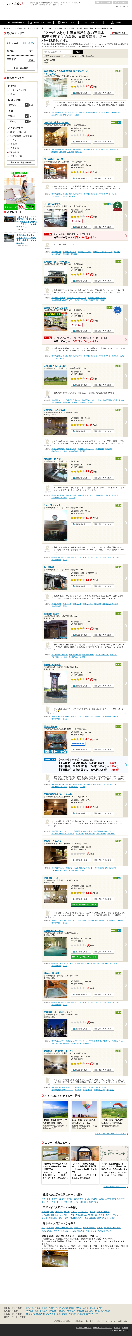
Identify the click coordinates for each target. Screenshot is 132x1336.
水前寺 (70, 1199)
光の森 (101, 1199)
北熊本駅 (73, 254)
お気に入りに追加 (104, 93)
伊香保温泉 (70, 1311)
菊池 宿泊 (54, 921)
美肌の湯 (101, 1231)
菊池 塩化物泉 (71, 449)
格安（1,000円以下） (79, 1212)
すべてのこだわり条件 (20, 162)
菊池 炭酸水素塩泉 (58, 449)
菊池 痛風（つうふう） (86, 449)
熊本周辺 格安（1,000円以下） (110, 113)
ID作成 (125, 6)
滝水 (96, 1202)
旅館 (87, 1231)
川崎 (33, 1314)
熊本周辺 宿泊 (77, 149)
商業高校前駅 (90, 834)
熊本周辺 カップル (71, 113)
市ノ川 (59, 1202)
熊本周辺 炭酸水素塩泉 (59, 194)
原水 (114, 1199)
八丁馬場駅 (80, 834)
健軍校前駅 (111, 834)
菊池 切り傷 (55, 557)
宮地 (86, 1202)
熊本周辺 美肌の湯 (90, 194)
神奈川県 (30, 1308)
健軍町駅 (54, 1043)
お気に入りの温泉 (103, 2)
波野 (91, 1202)
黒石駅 (77, 300)
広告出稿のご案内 (82, 1321)
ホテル (92, 1212)
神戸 (96, 1314)
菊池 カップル (76, 557)
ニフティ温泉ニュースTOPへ (114, 1187)
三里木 (108, 1199)
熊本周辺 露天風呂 (101, 868)
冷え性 (87, 1215)
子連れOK (52, 1218)
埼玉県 (37, 1308)
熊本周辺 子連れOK (84, 252)
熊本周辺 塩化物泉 (75, 194)
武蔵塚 (94, 1199)
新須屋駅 (115, 356)
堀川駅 (61, 358)
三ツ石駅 (84, 300)
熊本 (43, 1199)
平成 (48, 1199)
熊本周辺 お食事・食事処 (88, 113)
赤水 (53, 1202)
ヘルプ (112, 1321)
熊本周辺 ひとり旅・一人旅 (108, 149)
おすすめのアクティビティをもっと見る (110, 1134)
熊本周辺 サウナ (118, 1041)
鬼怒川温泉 (105, 1311)
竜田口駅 (78, 152)
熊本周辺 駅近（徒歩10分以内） (114, 400)
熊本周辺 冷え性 (88, 655)
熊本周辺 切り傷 (104, 194)
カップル (59, 1212)
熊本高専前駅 (94, 300)
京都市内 (81, 1314)
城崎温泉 (52, 1311)
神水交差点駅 (101, 834)
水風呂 (60, 1218)
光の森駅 (62, 115)
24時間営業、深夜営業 (21, 136)
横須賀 (39, 1314)
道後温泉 (80, 1311)
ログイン (117, 6)
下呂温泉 (61, 1311)
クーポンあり (71, 56)
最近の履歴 (120, 2)
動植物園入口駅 (76, 1043)
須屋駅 (102, 300)
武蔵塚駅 (77, 115)
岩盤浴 (13, 144)
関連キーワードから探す (14, 1317)
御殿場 (64, 1314)
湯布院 (97, 1311)
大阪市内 (72, 1314)
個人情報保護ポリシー (83, 1328)
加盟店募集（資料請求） (63, 1321)
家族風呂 (79, 1215)
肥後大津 (120, 1199)
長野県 (85, 1308)
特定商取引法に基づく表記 (102, 1328)
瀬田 (43, 1202)
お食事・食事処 (103, 1212)
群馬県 (58, 1308)
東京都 (65, 1308)
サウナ (67, 1212)
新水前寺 (62, 1199)
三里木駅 (54, 115)
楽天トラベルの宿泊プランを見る (84, 904)
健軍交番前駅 (64, 1043)
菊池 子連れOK (88, 557)
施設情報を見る (81, 93)
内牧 (65, 1202)
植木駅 (82, 870)
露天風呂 (45, 1212)
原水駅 (69, 115)
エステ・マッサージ (113, 1215)
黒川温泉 (89, 1311)
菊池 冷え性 (65, 557)
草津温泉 (30, 1311)
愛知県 (92, 1308)
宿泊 (52, 1212)
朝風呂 (112, 1218)
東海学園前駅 (56, 254)
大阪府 (72, 1308)
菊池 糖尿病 (100, 449)
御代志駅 (83, 403)
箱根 (37, 1311)
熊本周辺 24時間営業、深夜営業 (62, 834)
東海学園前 (78, 1199)
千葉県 (44, 1308)
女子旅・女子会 (97, 1215)
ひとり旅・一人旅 (67, 1215)
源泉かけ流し (90, 1218)
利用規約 (117, 1328)
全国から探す (28, 43)
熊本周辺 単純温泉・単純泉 (61, 149)
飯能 (58, 1314)
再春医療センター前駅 (70, 403)
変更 (31, 51)
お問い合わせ (123, 1321)
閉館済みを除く (88, 56)
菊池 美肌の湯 (71, 495)
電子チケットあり (53, 56)
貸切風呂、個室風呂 (50, 1215)
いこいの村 (78, 1202)
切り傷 (44, 1218)
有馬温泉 (43, 1311)
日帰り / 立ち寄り (18, 90)
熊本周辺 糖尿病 (57, 113)
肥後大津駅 (55, 196)
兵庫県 (51, 1308)
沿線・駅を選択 (20, 68)
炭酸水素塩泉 (102, 1218)
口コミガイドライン (99, 1321)
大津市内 (89, 1314)
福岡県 (99, 1308)
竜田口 (87, 1199)
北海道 (79, 1308)
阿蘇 (70, 1202)
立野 (48, 1202)
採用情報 (125, 1328)
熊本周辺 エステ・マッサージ (61, 831)
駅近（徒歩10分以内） (74, 1218)
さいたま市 (50, 1314)
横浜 (28, 1314)
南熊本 (54, 1199)
